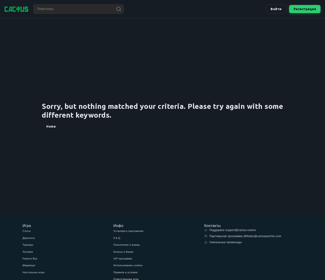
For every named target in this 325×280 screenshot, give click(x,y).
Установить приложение (129, 231)
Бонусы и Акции (123, 251)
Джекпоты (29, 238)
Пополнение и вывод (127, 244)
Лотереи (28, 251)
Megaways (29, 265)
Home (51, 126)
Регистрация (305, 9)
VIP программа (123, 258)
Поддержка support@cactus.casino (230, 230)
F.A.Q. (117, 238)
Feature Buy (30, 258)
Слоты (27, 231)
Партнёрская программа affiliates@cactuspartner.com (242, 236)
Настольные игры (33, 272)
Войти (276, 9)
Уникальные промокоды (223, 242)
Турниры (28, 244)
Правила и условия (126, 272)
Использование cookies (128, 265)
